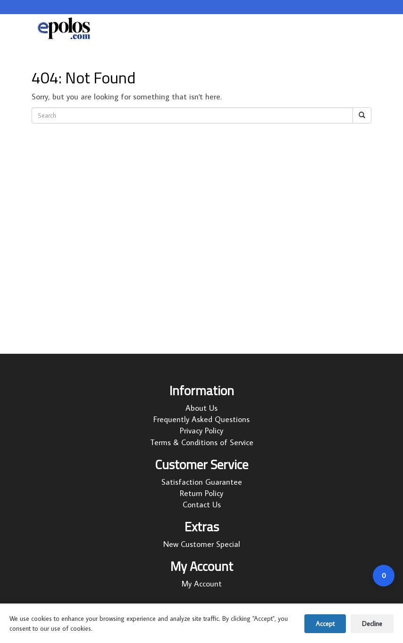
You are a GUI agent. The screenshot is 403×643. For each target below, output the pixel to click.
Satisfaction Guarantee (201, 482)
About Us (201, 408)
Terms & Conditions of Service (201, 442)
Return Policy (201, 493)
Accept (325, 623)
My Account (202, 583)
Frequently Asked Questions (201, 419)
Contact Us (202, 504)
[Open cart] (384, 575)
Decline (372, 623)
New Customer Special (201, 544)
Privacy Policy (201, 430)
